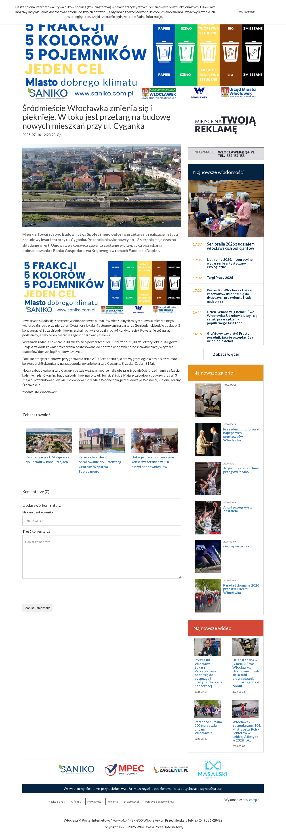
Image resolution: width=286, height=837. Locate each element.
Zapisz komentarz (37, 608)
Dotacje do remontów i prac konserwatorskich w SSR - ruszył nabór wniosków (153, 462)
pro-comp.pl (251, 800)
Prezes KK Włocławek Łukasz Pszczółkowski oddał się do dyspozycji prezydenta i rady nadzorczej (208, 673)
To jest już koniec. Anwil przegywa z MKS (242, 470)
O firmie (76, 801)
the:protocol (131, 801)
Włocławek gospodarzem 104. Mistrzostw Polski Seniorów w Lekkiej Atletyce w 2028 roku (246, 731)
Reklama (112, 801)
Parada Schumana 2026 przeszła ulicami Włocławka (241, 589)
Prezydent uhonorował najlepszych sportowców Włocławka (241, 434)
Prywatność (94, 801)
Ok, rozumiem (247, 11)
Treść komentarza (36, 531)
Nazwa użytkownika (37, 512)
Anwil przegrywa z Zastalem (237, 509)
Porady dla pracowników (159, 801)
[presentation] (56, 590)
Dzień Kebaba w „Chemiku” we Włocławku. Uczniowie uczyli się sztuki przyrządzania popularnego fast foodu (246, 673)
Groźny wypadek (236, 546)
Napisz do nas (56, 801)
